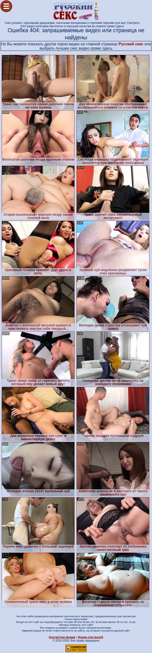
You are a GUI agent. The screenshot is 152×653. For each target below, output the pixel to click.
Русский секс (131, 44)
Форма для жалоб (90, 637)
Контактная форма (62, 637)
